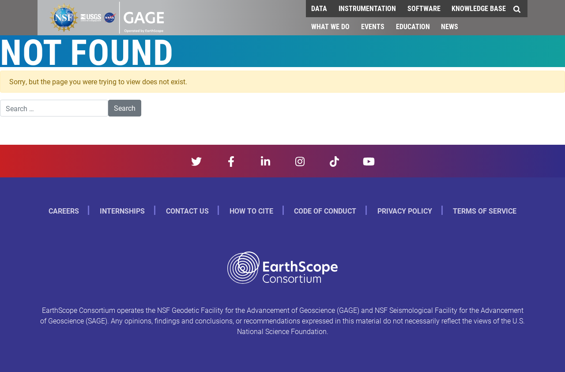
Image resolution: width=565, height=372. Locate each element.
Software (424, 8)
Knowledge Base (479, 8)
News (449, 26)
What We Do (330, 26)
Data (319, 8)
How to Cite (251, 210)
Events (372, 26)
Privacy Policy (404, 210)
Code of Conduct (325, 210)
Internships (122, 210)
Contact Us (187, 210)
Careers (64, 210)
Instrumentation (367, 8)
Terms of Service (484, 210)
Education (413, 26)
